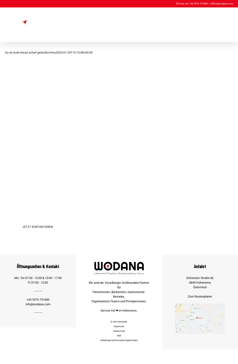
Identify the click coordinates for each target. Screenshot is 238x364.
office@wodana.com (221, 3)
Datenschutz (119, 331)
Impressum (119, 326)
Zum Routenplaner (200, 296)
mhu (53, 52)
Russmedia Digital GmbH (126, 340)
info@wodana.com (38, 304)
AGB (119, 335)
